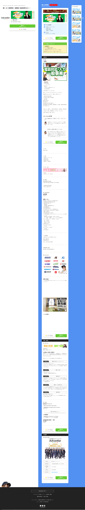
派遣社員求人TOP (42, 491)
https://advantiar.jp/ (54, 472)
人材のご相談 (45, 496)
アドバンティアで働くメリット (39, 494)
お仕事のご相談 (49, 494)
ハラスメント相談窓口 (39, 501)
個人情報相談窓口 (46, 501)
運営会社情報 (39, 496)
